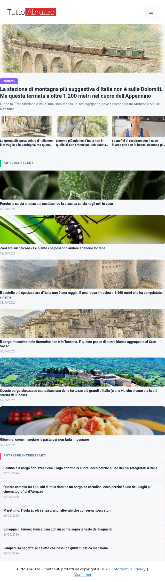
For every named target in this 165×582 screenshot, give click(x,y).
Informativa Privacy (128, 569)
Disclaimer (82, 574)
